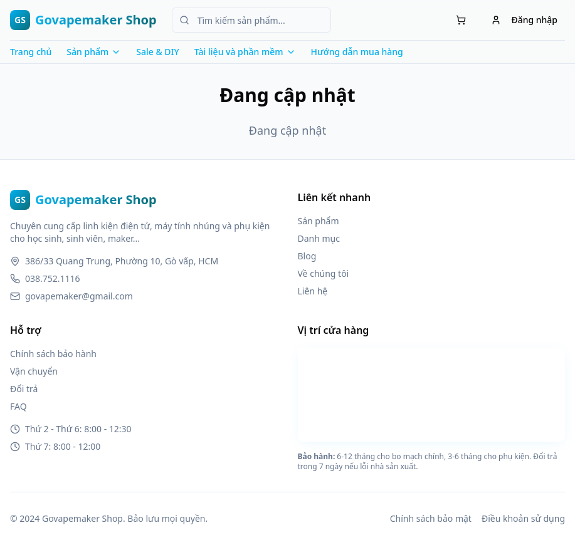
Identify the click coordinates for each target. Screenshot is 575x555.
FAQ (18, 406)
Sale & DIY (157, 52)
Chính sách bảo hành (53, 354)
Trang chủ (30, 52)
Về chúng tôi (323, 273)
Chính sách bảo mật (431, 518)
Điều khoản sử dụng (523, 518)
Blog (307, 256)
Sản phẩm (318, 221)
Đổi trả (24, 389)
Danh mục (319, 238)
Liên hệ (313, 291)
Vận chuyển (34, 371)
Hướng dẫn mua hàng (357, 52)
